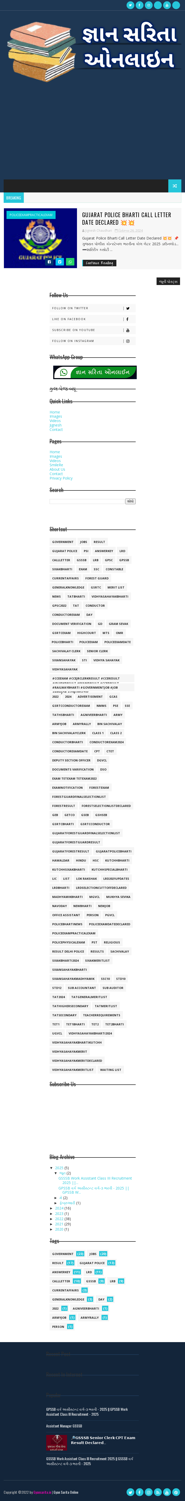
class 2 (116, 733)
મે (61, 1197)
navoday (59, 906)
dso (103, 769)
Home (55, 411)
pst (94, 942)
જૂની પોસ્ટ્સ (168, 281)
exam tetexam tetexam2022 (74, 778)
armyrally (82, 724)
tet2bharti (114, 1024)
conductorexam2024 (106, 742)
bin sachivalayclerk (69, 733)
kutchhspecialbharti (110, 869)
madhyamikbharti (67, 897)
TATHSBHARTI (63, 715)
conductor (95, 605)
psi (86, 551)
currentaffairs (65, 578)
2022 (55, 696)
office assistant (66, 915)
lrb (95, 560)
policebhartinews (67, 924)
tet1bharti (75, 1024)
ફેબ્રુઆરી (67, 1202)
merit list (116, 587)
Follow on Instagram (93, 341)
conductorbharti (67, 742)
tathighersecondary (70, 1006)
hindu (81, 860)
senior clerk (97, 651)
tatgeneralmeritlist (89, 997)
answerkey (104, 551)
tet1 (55, 1024)
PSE (115, 706)
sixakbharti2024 (65, 960)
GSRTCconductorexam (71, 706)
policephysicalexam (68, 942)
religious (112, 942)
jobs (83, 542)
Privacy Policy (61, 477)
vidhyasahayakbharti (110, 596)
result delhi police (68, 951)
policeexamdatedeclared (109, 924)
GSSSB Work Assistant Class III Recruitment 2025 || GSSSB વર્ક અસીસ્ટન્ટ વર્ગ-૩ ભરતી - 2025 (89, 1460)
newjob (104, 906)
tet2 (95, 1024)
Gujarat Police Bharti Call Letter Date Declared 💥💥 (128, 218)
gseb (85, 815)
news (56, 596)
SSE (127, 706)
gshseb (101, 815)
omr (119, 633)
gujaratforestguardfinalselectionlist (86, 833)
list (66, 879)
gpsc (109, 560)
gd (100, 624)
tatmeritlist (106, 1006)
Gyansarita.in (42, 1491)
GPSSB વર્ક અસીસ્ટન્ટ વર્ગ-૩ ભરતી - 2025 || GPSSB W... (93, 1190)
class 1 (98, 733)
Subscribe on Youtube (93, 330)
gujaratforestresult (70, 851)
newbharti (82, 906)
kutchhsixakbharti (68, 869)
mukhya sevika (118, 897)
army (118, 715)
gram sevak (118, 624)
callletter (61, 560)
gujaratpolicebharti (114, 851)
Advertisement (90, 696)
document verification (71, 624)
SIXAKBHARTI (62, 569)
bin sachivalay (109, 724)
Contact (56, 429)
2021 (59, 1223)
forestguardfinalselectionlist (79, 797)
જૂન (63, 1172)
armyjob (59, 724)
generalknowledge (68, 587)
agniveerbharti (94, 715)
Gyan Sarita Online (65, 1491)
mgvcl (94, 897)
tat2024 (58, 997)
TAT (76, 605)
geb (55, 815)
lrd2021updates (116, 879)
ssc (96, 569)
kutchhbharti (117, 860)
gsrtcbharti (63, 824)
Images (56, 416)
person (93, 915)
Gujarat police (64, 551)
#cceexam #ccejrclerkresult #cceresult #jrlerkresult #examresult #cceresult (86, 679)
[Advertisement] (92, 135)
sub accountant (82, 988)
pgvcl (110, 915)
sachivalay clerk (66, 651)
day (89, 615)
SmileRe (56, 464)
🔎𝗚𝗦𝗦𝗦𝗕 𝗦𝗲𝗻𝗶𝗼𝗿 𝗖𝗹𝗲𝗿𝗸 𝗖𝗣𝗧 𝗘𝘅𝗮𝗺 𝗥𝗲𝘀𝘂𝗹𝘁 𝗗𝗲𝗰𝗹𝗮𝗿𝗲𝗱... (103, 1439)
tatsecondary (64, 1015)
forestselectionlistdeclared (106, 806)
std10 (120, 979)
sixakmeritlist (97, 960)
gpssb (124, 560)
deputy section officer (71, 760)
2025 (59, 1167)
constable (114, 569)
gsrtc (96, 587)
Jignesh (56, 425)
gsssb (81, 560)
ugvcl (57, 1033)
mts (106, 633)
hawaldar (60, 860)
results (97, 951)
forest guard (97, 578)
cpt (97, 751)
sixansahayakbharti (69, 970)
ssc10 (105, 979)
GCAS (113, 696)
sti (84, 660)
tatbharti (76, 596)
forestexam (99, 788)
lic (54, 879)
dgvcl (102, 760)
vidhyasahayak (64, 669)
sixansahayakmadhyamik (73, 979)
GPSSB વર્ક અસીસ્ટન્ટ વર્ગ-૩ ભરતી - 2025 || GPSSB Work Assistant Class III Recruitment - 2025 (87, 1411)
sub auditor (113, 988)
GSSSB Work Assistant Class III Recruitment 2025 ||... (95, 1180)
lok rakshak (86, 879)
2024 (68, 696)
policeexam (88, 642)
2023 (59, 1213)
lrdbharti (60, 888)
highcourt (86, 633)
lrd (122, 551)
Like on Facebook (93, 319)
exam (83, 569)
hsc (96, 860)
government (63, 542)
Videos (55, 420)
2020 (59, 1229)
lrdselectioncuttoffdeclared (101, 888)
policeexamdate (117, 642)
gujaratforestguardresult (76, 842)
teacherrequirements (101, 1015)
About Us (57, 469)
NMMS (101, 706)
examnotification (67, 788)
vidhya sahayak (106, 660)
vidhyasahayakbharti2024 (90, 1033)
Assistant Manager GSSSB (64, 1425)
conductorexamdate (70, 751)
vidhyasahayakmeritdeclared (77, 1061)
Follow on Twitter (93, 308)
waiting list (110, 1070)
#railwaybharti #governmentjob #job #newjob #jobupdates (85, 688)
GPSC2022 (59, 605)
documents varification (73, 769)
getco (69, 815)
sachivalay (119, 951)
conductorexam (66, 615)
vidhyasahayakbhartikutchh (77, 1042)
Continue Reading (99, 262)
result (99, 542)
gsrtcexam (61, 633)
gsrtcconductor (95, 824)
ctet (110, 751)
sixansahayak (63, 660)
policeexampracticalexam (31, 215)
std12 (56, 988)
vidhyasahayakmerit (69, 1051)
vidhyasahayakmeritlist (73, 1070)
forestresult (63, 806)
